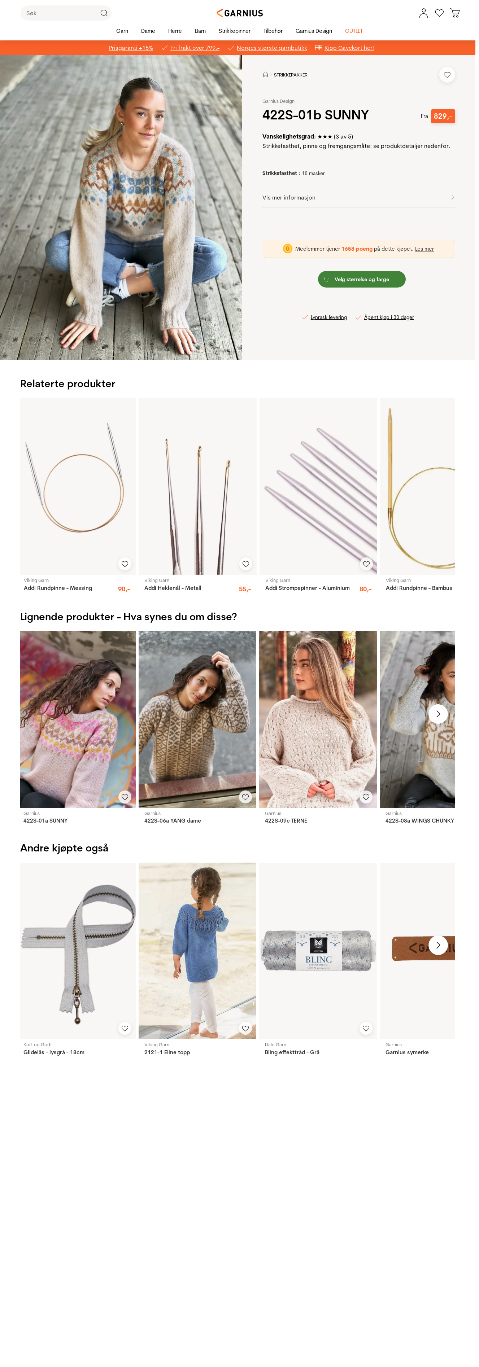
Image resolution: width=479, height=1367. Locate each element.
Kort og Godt (37, 1044)
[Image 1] (108, 347)
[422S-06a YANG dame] (197, 719)
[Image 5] (128, 347)
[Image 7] (138, 347)
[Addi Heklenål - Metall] (197, 486)
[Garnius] (240, 13)
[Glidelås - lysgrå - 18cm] (76, 951)
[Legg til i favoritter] (447, 75)
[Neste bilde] (438, 714)
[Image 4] (123, 347)
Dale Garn (275, 1044)
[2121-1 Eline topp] (197, 951)
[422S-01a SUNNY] (76, 719)
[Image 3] (118, 347)
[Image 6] (133, 347)
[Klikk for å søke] (104, 13)
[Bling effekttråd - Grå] (318, 951)
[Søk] (66, 13)
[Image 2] (113, 347)
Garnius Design (278, 101)
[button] (121, 207)
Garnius (31, 813)
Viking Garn (36, 580)
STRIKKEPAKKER (291, 75)
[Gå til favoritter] (439, 13)
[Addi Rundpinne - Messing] (77, 486)
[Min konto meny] (423, 13)
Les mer (424, 248)
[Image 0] (103, 347)
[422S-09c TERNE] (318, 719)
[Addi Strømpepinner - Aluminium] (318, 486)
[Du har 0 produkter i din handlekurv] (455, 13)
